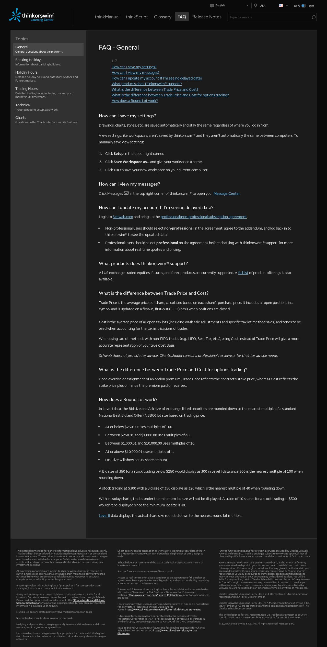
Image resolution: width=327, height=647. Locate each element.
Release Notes (206, 16)
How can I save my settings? (134, 66)
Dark (297, 6)
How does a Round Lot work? (135, 100)
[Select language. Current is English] (230, 5)
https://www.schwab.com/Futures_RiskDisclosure (155, 594)
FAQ (182, 16)
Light (311, 6)
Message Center (227, 193)
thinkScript (137, 16)
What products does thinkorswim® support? (147, 83)
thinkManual (107, 16)
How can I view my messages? (136, 72)
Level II (104, 515)
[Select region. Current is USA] (271, 5)
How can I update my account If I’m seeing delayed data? (157, 78)
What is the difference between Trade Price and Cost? (155, 89)
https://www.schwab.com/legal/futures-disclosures (158, 632)
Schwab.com (123, 216)
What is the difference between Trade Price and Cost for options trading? (170, 95)
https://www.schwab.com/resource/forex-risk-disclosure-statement (163, 609)
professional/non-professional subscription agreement (204, 216)
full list (243, 272)
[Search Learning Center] (269, 17)
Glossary (162, 16)
